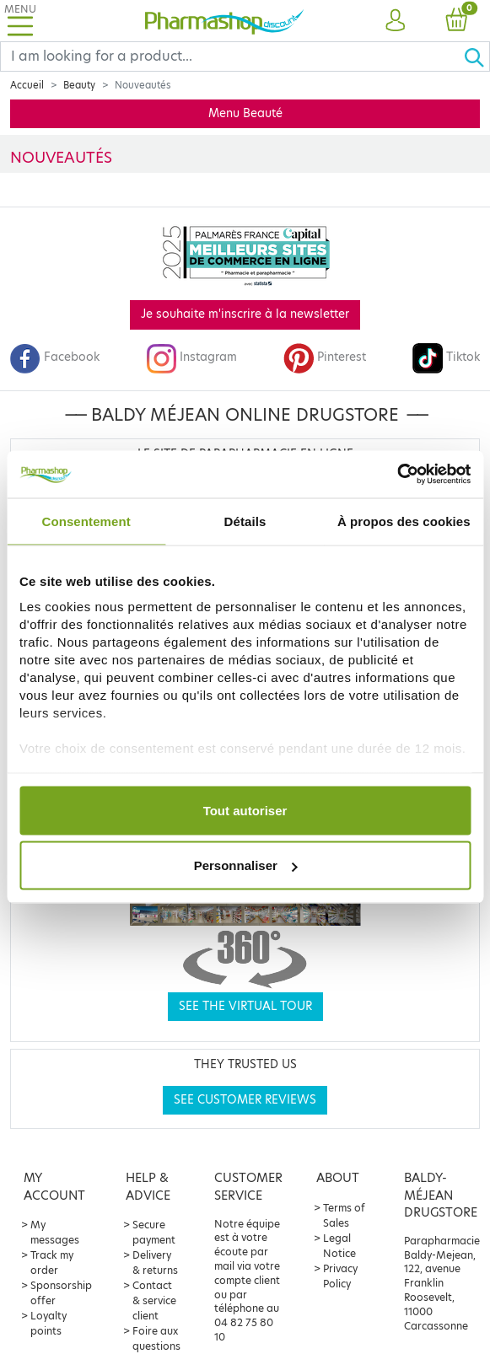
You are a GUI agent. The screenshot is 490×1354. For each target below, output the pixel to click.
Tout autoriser (245, 810)
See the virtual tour (245, 1006)
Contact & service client (154, 1300)
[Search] (232, 56)
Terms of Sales (344, 1215)
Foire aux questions (156, 1338)
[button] (395, 21)
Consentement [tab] (85, 520)
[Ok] (476, 56)
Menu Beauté (245, 113)
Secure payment (153, 1232)
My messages (54, 1232)
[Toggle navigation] (20, 20)
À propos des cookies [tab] (404, 520)
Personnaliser (246, 865)
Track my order (51, 1262)
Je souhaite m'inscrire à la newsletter (245, 314)
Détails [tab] (245, 520)
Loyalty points (48, 1323)
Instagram (191, 357)
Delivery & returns (155, 1262)
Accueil (27, 85)
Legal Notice (339, 1245)
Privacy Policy (340, 1276)
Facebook (55, 357)
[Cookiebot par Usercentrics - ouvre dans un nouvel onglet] (397, 475)
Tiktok (446, 357)
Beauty (79, 85)
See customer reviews (245, 1100)
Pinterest (324, 357)
